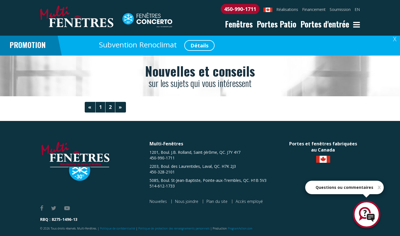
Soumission (340, 9)
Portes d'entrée (324, 24)
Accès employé (249, 201)
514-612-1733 (162, 186)
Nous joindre (186, 201)
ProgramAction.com (240, 228)
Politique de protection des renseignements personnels (174, 228)
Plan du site (216, 201)
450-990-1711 (240, 9)
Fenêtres (239, 24)
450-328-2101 (162, 172)
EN (357, 9)
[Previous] (90, 107)
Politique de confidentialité (117, 228)
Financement (314, 9)
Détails (199, 45)
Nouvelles (158, 201)
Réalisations (287, 9)
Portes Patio (276, 24)
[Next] (120, 107)
